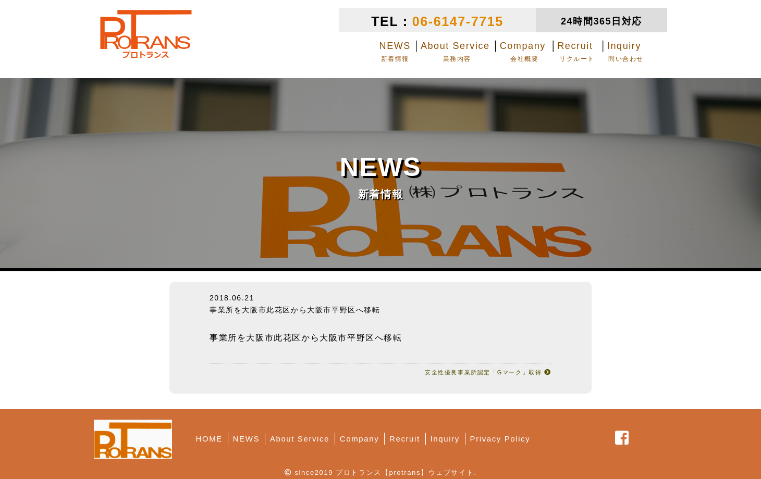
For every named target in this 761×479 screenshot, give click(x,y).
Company (359, 438)
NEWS (246, 438)
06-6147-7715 (458, 21)
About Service (299, 438)
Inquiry (445, 438)
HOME (209, 438)
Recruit (404, 438)
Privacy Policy (500, 438)
